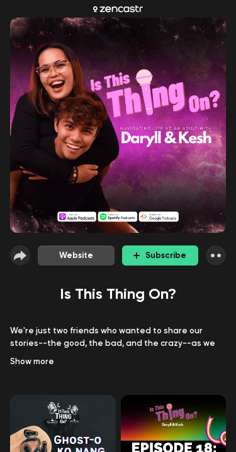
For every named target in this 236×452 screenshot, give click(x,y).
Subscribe (159, 255)
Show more (32, 361)
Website (76, 255)
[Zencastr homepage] (118, 9)
